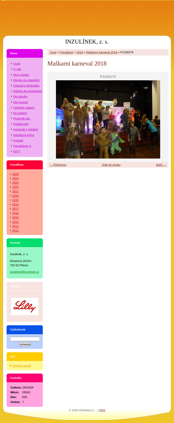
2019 (15, 200)
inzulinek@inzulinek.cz (24, 272)
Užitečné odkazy (24, 107)
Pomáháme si (22, 146)
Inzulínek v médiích (25, 129)
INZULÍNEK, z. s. (86, 41)
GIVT (16, 151)
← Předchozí (58, 164)
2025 (15, 174)
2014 (15, 222)
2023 (15, 182)
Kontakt (18, 140)
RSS (102, 410)
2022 (15, 187)
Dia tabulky (20, 96)
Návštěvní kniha (23, 135)
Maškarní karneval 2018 (101, 52)
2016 (15, 213)
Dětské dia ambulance (27, 91)
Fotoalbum (66, 52)
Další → (161, 164)
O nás (17, 69)
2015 (15, 217)
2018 (80, 52)
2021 (15, 191)
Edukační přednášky (26, 85)
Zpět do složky (111, 164)
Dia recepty (20, 102)
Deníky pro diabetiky (26, 80)
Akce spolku (21, 74)
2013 (15, 226)
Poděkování (21, 124)
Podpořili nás (21, 118)
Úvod (53, 52)
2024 (15, 178)
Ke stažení (20, 113)
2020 (15, 196)
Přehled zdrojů (21, 365)
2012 (15, 230)
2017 (15, 208)
